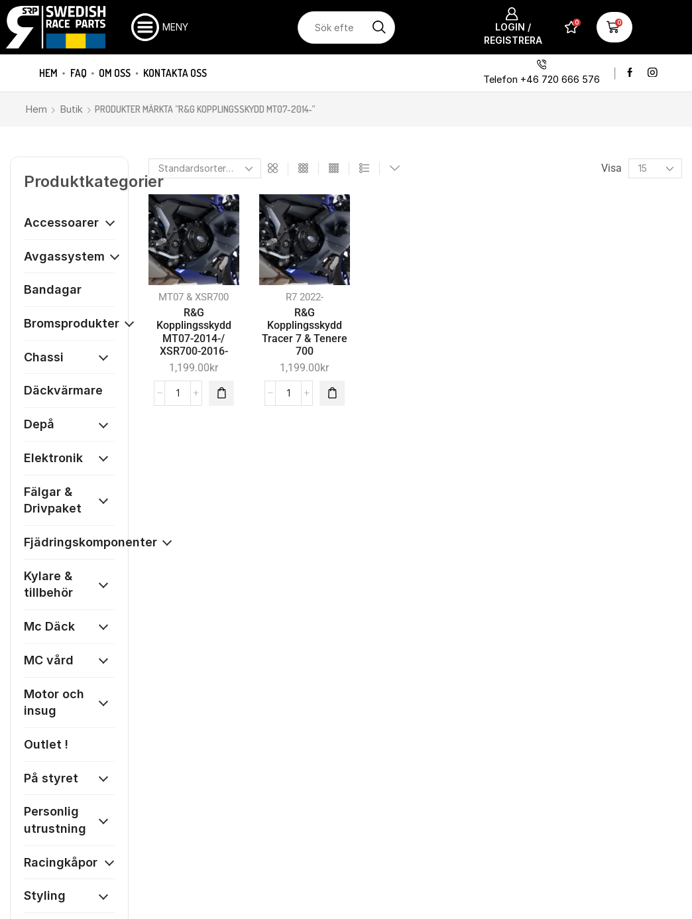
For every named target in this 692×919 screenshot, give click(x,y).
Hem (48, 73)
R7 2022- (304, 297)
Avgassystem (64, 256)
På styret (51, 778)
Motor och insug (54, 702)
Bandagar (53, 289)
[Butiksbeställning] (204, 168)
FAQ (78, 73)
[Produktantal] (177, 393)
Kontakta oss (175, 73)
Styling (45, 895)
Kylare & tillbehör (48, 584)
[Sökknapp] (378, 27)
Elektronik (53, 458)
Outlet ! (46, 744)
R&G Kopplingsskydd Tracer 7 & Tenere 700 (304, 331)
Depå (39, 424)
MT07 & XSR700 (193, 297)
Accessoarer (61, 222)
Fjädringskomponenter (90, 542)
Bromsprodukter (71, 323)
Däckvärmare (63, 390)
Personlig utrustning (55, 819)
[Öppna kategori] (110, 223)
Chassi (44, 357)
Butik (71, 109)
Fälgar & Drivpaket (53, 500)
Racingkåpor (60, 862)
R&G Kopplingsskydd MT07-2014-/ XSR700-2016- (193, 331)
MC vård (49, 660)
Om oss (115, 73)
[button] (221, 393)
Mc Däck (49, 626)
